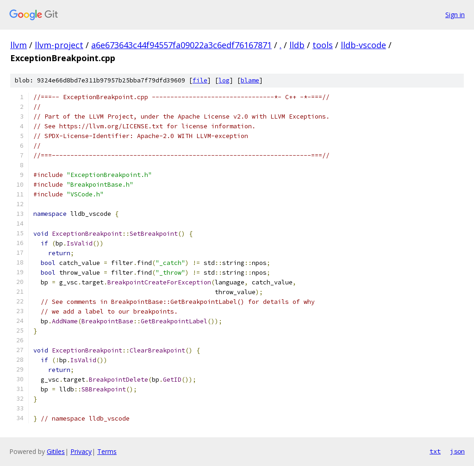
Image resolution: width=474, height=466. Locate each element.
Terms (107, 451)
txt (435, 451)
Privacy (81, 451)
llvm (18, 44)
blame (250, 80)
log (224, 80)
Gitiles (56, 451)
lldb (297, 44)
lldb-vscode (363, 44)
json (457, 451)
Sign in (455, 14)
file (200, 80)
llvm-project (59, 44)
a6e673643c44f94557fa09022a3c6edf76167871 (181, 44)
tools (322, 44)
